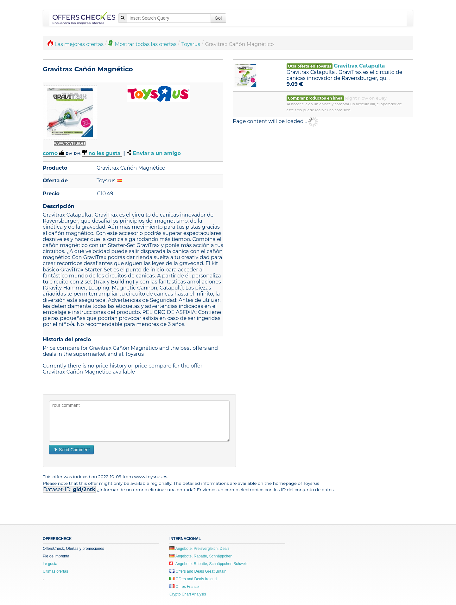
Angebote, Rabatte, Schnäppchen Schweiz (208, 564)
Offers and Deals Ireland (193, 579)
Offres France (184, 586)
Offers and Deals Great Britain (197, 571)
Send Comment (71, 449)
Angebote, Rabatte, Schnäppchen (200, 556)
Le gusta (50, 564)
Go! (218, 18)
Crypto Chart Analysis (187, 594)
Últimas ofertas (55, 571)
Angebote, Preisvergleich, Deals (199, 548)
